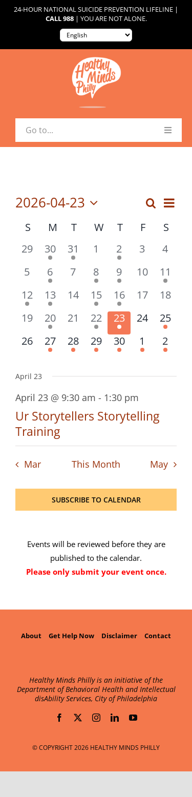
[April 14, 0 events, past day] (72, 299)
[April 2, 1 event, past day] (119, 253)
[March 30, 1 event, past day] (49, 253)
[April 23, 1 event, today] (119, 322)
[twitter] (78, 718)
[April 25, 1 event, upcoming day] (165, 322)
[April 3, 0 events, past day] (142, 253)
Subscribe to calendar (96, 499)
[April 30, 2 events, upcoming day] (119, 346)
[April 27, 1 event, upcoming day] (49, 346)
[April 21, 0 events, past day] (72, 322)
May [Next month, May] (159, 464)
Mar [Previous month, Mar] (32, 464)
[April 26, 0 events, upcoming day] (26, 346)
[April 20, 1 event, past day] (49, 322)
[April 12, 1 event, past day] (26, 299)
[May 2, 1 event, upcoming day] (165, 346)
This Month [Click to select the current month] (96, 464)
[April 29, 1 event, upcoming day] (96, 346)
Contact (157, 635)
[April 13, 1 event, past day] (49, 299)
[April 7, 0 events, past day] (72, 276)
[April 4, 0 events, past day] (165, 253)
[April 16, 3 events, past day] (119, 299)
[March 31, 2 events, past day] (72, 253)
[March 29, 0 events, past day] (26, 253)
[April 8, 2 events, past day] (96, 276)
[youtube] (133, 718)
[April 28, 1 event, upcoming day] (72, 346)
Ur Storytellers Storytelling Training (87, 423)
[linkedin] (115, 718)
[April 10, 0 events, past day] (142, 276)
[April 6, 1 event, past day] (49, 276)
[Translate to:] (96, 35)
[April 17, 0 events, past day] (142, 299)
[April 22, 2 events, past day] (96, 322)
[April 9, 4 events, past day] (119, 276)
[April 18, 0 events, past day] (165, 299)
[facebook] (59, 718)
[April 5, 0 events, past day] (26, 276)
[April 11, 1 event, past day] (165, 276)
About (31, 635)
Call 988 (60, 18)
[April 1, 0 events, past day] (96, 253)
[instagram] (96, 718)
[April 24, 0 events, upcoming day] (142, 322)
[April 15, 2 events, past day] (96, 299)
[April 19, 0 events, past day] (26, 322)
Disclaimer (119, 635)
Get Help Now (71, 635)
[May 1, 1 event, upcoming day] (142, 346)
